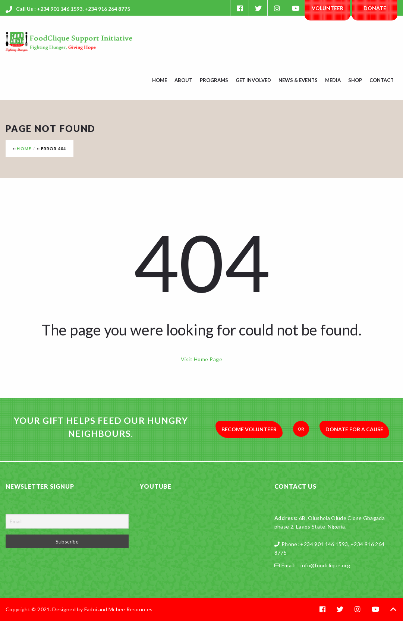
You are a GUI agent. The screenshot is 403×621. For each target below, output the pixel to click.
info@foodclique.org (325, 565)
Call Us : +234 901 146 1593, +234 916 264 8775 (73, 9)
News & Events (298, 80)
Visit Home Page (201, 359)
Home (159, 80)
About (183, 80)
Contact (381, 80)
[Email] (67, 521)
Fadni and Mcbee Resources (118, 609)
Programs (214, 80)
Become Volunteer (249, 429)
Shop (355, 80)
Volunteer (327, 8)
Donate (374, 8)
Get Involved (253, 80)
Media (333, 80)
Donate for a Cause (354, 429)
